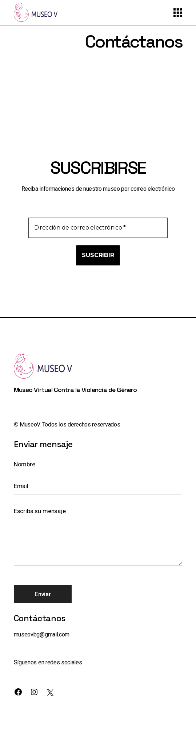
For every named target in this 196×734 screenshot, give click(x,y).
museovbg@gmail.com (41, 634)
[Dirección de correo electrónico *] (98, 228)
